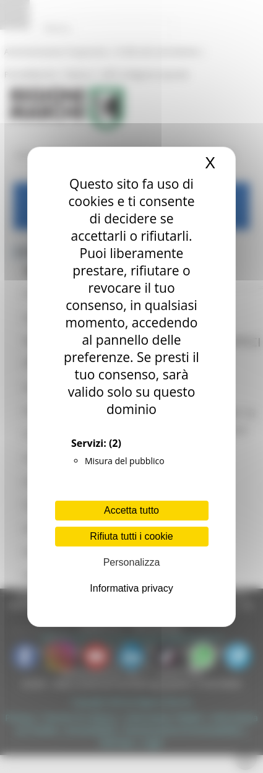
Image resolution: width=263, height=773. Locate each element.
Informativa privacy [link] (131, 588)
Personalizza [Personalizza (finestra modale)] (131, 562)
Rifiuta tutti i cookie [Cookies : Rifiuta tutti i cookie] (131, 536)
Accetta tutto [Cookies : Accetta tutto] (131, 510)
